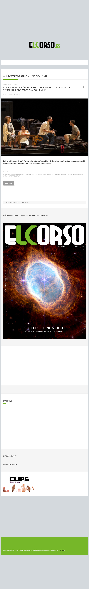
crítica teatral (31, 174)
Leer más (8, 183)
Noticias (10, 74)
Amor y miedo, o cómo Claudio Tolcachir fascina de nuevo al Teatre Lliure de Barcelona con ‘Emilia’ (37, 89)
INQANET (61, 550)
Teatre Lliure (72, 174)
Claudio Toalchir (18, 174)
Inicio (5, 74)
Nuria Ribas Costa (13, 94)
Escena (5, 171)
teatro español (15, 176)
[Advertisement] (44, 19)
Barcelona (7, 174)
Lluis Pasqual (48, 174)
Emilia (40, 174)
